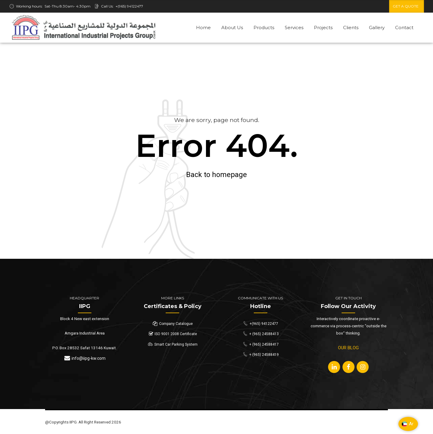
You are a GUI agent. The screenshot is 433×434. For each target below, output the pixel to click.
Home (203, 27)
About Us (232, 27)
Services (294, 27)
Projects (323, 27)
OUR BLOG (348, 347)
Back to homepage (216, 174)
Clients (350, 27)
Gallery (377, 27)
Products (263, 27)
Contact (404, 27)
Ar (407, 424)
